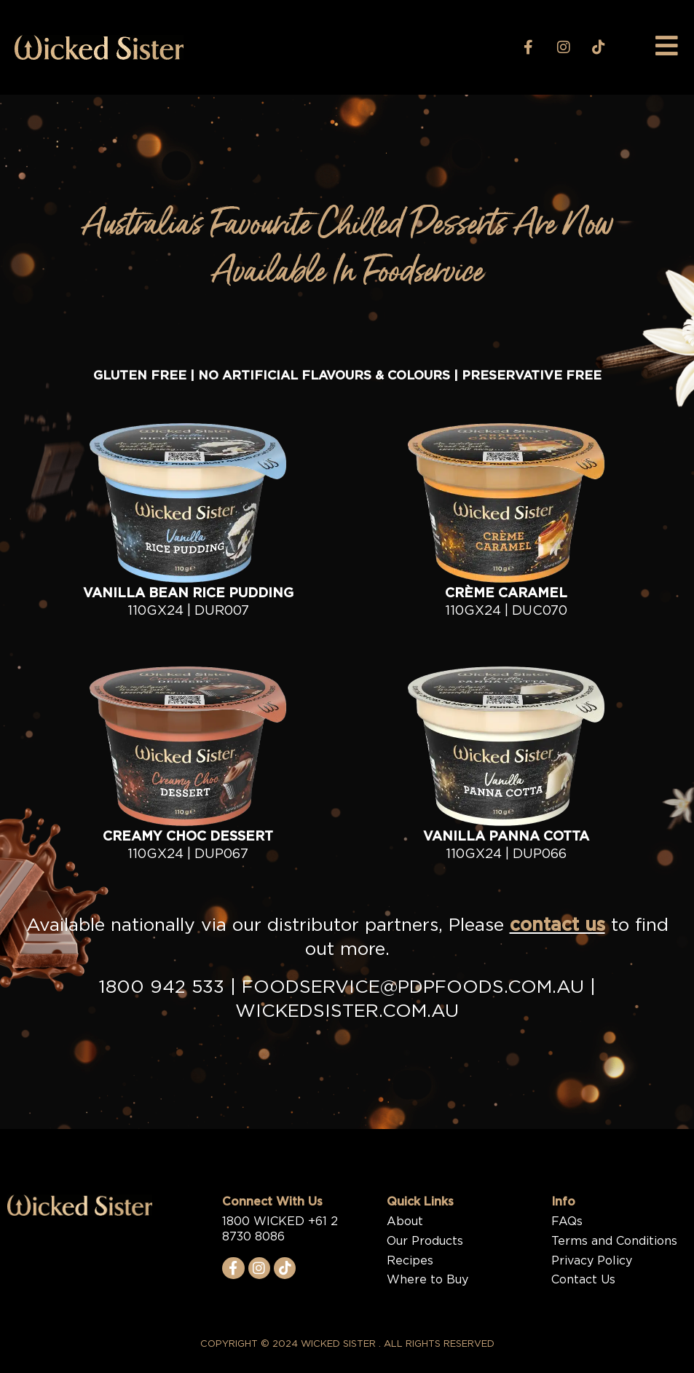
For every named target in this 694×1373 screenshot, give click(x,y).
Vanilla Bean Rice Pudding (188, 593)
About (405, 1221)
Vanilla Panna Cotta (506, 836)
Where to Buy (427, 1280)
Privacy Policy (591, 1261)
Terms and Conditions (614, 1241)
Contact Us (583, 1280)
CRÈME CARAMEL (506, 593)
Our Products (425, 1241)
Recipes (410, 1261)
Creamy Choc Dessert (188, 836)
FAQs (567, 1221)
